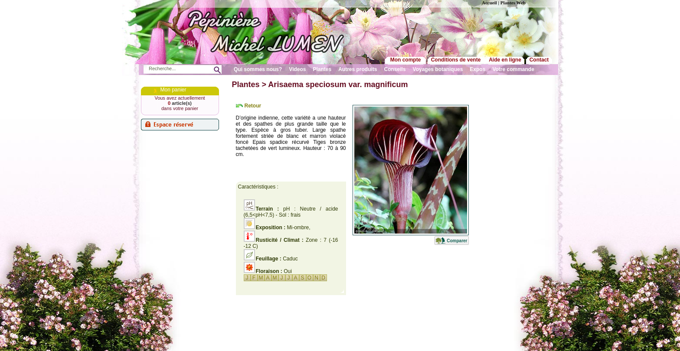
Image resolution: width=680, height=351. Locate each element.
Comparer (457, 240)
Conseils (395, 69)
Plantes (322, 69)
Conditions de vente (456, 60)
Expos (477, 69)
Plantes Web (513, 2)
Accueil (489, 2)
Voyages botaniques (438, 69)
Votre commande (513, 69)
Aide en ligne (505, 60)
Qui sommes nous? (258, 69)
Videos (297, 69)
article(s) (180, 103)
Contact (539, 60)
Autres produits (357, 69)
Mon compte (405, 60)
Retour (253, 106)
